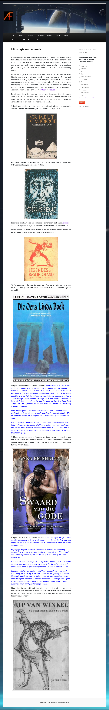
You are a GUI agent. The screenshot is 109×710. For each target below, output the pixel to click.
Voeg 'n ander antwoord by (86, 98)
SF (24, 40)
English (20, 35)
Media (58, 35)
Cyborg (82, 95)
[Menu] (101, 73)
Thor (81, 74)
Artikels (49, 35)
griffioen (42, 90)
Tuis (13, 35)
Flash (81, 82)
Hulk (81, 71)
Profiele (65, 35)
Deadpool (83, 90)
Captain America (85, 87)
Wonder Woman (85, 77)
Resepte (30, 40)
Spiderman (83, 85)
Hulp (38, 40)
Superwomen (84, 92)
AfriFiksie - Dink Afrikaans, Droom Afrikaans (54, 702)
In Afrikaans (40, 35)
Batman (82, 69)
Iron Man (83, 79)
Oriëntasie (29, 35)
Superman (83, 66)
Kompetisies (16, 40)
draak (65, 223)
